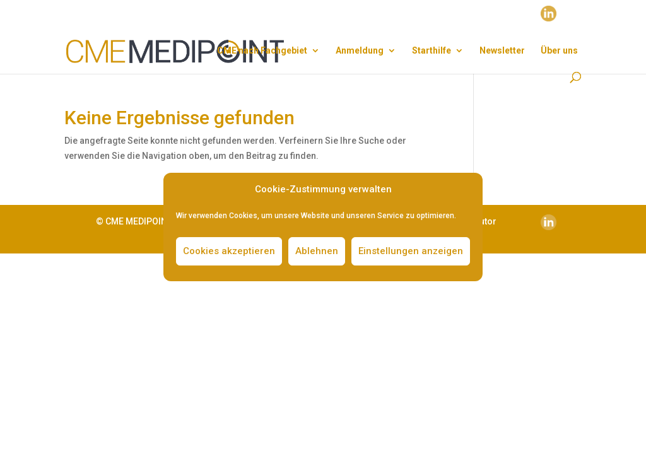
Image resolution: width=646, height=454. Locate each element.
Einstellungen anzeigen (410, 251)
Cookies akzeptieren (229, 251)
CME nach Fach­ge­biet (262, 50)
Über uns (559, 50)
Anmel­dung (360, 50)
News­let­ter (502, 50)
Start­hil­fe (431, 50)
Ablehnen (316, 251)
